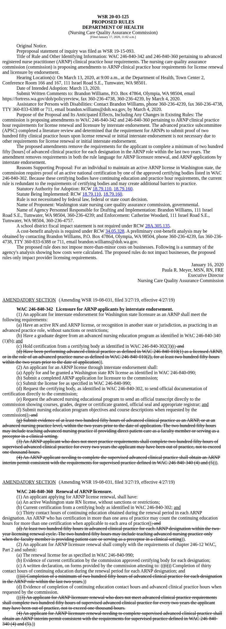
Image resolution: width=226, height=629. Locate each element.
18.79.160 (123, 188)
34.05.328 (114, 231)
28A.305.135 (157, 225)
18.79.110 (102, 188)
